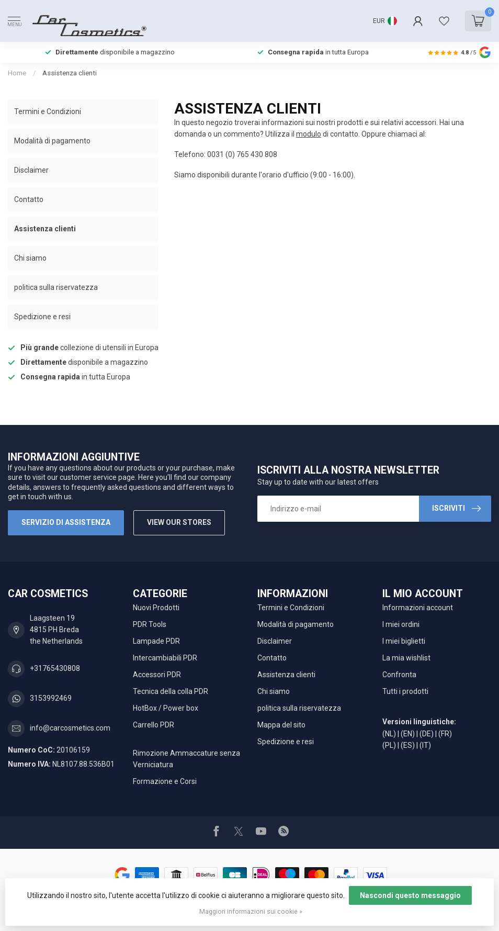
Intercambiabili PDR (165, 658)
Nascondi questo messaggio (410, 895)
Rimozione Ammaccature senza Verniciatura (186, 759)
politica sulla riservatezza (56, 287)
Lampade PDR (156, 641)
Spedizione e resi (42, 316)
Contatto (28, 199)
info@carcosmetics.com (70, 728)
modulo (308, 134)
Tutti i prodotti (405, 691)
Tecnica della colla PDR (170, 691)
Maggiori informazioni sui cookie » (250, 911)
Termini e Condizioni (47, 111)
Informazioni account (417, 607)
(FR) (445, 734)
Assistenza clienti (69, 73)
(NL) (389, 734)
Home (17, 73)
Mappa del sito (281, 725)
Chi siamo (30, 258)
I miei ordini (400, 624)
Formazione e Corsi (165, 781)
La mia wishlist (406, 658)
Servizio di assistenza (65, 522)
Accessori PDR (157, 674)
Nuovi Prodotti (156, 607)
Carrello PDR (153, 725)
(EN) (408, 734)
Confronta (399, 674)
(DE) (426, 734)
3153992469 (51, 698)
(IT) (425, 745)
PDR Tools (149, 624)
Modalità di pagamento (52, 141)
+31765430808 (55, 668)
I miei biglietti (403, 641)
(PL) (389, 745)
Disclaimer (31, 170)
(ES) (408, 745)
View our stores (179, 522)
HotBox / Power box (165, 708)
